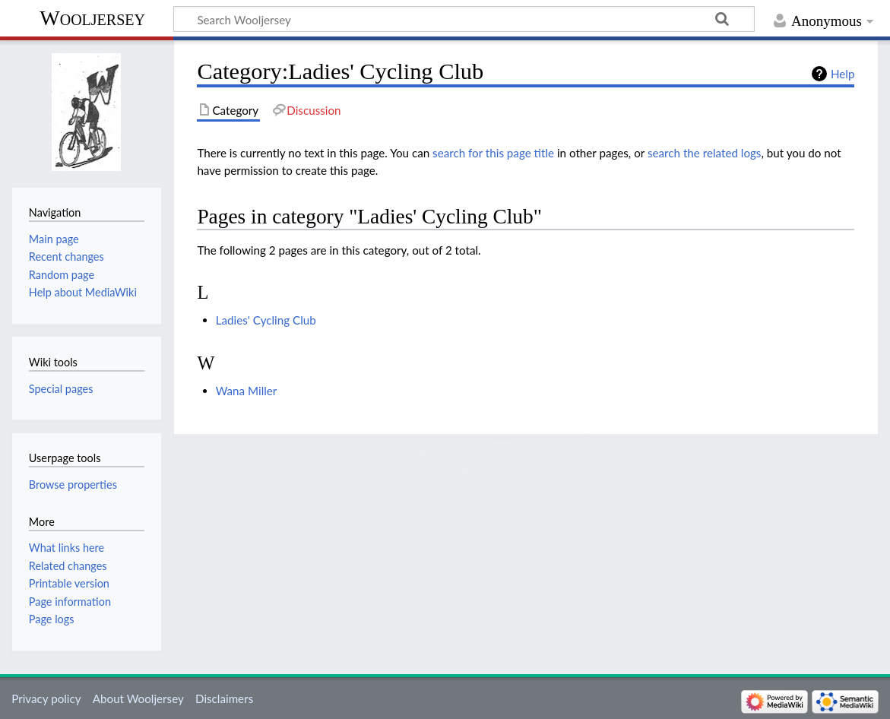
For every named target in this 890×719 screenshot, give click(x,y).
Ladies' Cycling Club (266, 320)
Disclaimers (224, 698)
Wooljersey (92, 18)
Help (842, 74)
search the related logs (705, 153)
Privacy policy (46, 698)
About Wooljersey (138, 698)
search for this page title (493, 153)
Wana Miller (246, 391)
